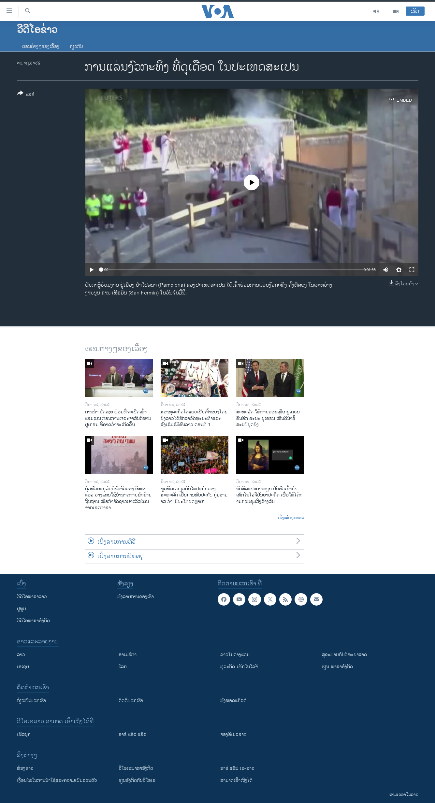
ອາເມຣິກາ (128, 654)
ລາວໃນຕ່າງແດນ (235, 654)
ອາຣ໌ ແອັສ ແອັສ (132, 734)
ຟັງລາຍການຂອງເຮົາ (135, 596)
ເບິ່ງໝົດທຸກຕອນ (291, 518)
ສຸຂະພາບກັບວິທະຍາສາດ (344, 654)
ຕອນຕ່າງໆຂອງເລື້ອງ (40, 46)
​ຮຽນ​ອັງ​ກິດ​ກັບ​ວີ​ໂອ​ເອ (137, 780)
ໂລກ (123, 666)
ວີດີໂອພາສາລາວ (32, 596)
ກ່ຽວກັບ (76, 46)
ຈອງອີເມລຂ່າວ (233, 734)
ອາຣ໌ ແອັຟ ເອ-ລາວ (237, 768)
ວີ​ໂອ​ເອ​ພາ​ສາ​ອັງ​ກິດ (136, 768)
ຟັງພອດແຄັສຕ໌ (233, 700)
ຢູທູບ (21, 608)
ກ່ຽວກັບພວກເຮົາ (31, 700)
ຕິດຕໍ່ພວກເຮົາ (131, 700)
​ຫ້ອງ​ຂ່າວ (25, 768)
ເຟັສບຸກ (24, 734)
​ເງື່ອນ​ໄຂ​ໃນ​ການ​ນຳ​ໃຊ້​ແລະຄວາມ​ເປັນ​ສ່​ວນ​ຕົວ (57, 780)
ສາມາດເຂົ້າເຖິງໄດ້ (236, 780)
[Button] (26, 95)
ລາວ (21, 654)
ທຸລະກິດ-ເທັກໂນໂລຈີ (239, 666)
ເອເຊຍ (23, 666)
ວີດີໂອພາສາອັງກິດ (33, 620)
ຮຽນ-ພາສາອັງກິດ (337, 666)
